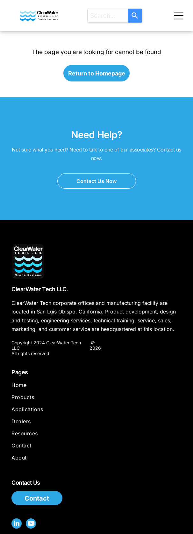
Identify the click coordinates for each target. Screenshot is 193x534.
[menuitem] (96, 388)
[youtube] (31, 524)
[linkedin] (16, 524)
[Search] (135, 16)
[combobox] (107, 16)
